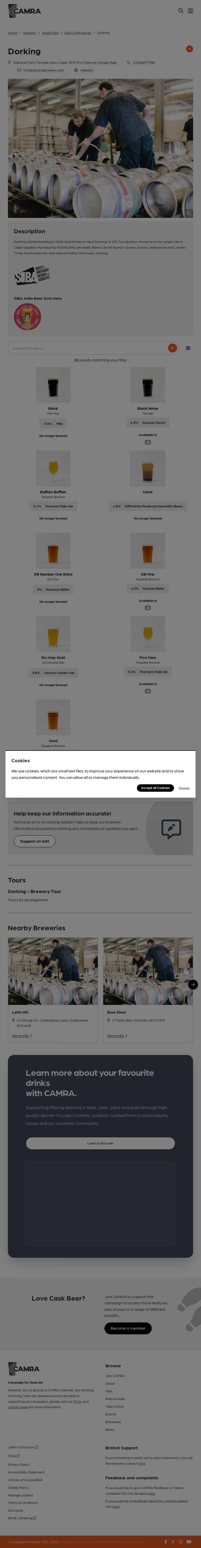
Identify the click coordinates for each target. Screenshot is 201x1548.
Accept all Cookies (155, 787)
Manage (184, 787)
